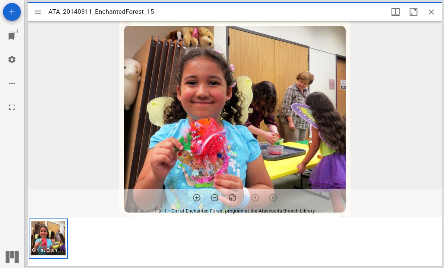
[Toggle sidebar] (38, 12)
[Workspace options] (12, 83)
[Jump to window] (12, 36)
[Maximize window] (413, 12)
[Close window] (431, 12)
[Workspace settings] (12, 59)
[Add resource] (12, 12)
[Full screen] (12, 107)
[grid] (235, 241)
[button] (48, 238)
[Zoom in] (197, 198)
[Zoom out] (214, 198)
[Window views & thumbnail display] (396, 12)
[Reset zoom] (232, 198)
